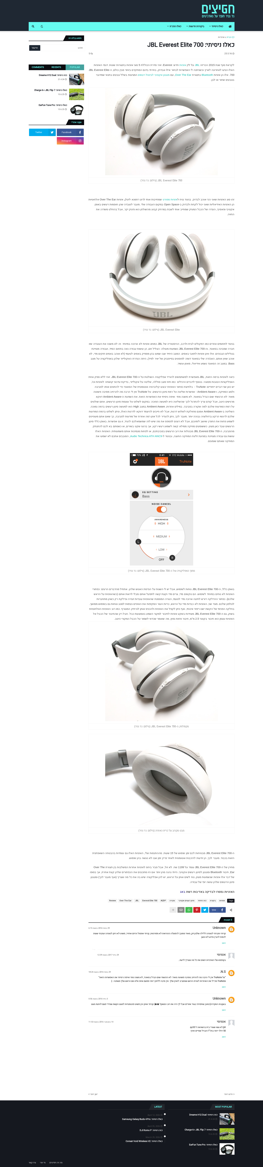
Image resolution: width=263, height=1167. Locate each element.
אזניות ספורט (170, 199)
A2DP (163, 900)
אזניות (182, 64)
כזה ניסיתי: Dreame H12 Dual (53, 75)
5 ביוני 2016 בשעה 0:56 (98, 998)
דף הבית (231, 37)
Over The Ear (183, 74)
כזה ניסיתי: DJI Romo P (151, 1130)
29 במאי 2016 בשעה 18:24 (99, 972)
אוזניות (221, 37)
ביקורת (213, 900)
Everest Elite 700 (149, 900)
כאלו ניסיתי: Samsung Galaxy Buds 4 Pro (142, 1119)
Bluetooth (207, 74)
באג (182, 891)
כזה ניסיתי (202, 900)
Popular (75, 67)
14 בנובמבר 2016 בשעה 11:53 (100, 1021)
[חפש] (62, 48)
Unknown (219, 928)
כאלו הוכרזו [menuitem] (175, 26)
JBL (197, 64)
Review (112, 900)
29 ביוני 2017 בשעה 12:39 (108, 954)
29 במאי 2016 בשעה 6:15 (99, 928)
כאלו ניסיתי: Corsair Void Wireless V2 (144, 1141)
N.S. (223, 971)
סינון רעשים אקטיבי (186, 900)
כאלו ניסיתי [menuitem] (217, 26)
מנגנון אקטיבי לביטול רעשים (154, 74)
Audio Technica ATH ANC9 (146, 436)
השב (224, 943)
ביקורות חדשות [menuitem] (196, 26)
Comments (38, 67)
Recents (56, 67)
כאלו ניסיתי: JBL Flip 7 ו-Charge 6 (50, 90)
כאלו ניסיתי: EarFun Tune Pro (53, 105)
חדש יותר (228, 1094)
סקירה (172, 900)
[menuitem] (230, 26)
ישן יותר (94, 1094)
